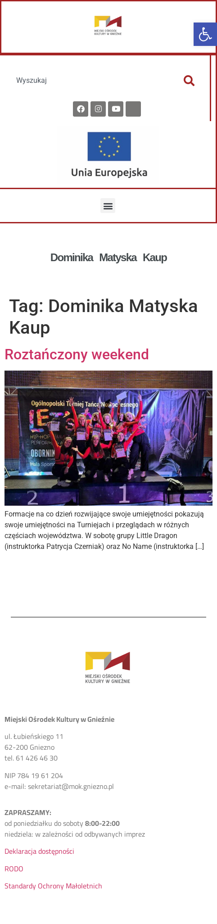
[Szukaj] (189, 80)
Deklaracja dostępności (39, 851)
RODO (14, 868)
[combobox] (89, 80)
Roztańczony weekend (77, 354)
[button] (205, 34)
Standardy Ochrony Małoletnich (53, 885)
